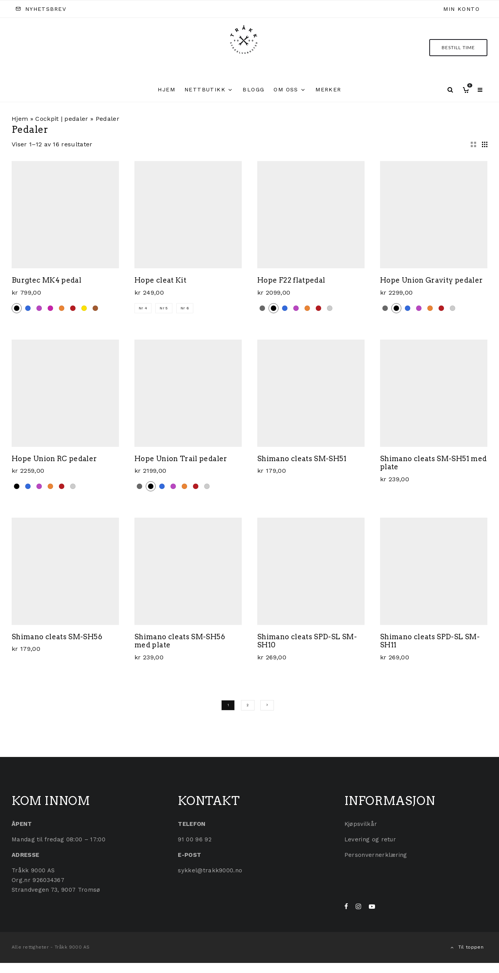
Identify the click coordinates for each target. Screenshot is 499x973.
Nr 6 (185, 308)
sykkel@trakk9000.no (210, 870)
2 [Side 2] (247, 705)
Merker (328, 89)
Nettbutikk (204, 89)
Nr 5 (164, 308)
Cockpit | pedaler (61, 118)
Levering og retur (370, 839)
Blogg (253, 89)
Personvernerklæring (375, 854)
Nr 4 (143, 308)
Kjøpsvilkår (360, 823)
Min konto (461, 9)
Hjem (166, 89)
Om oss (286, 89)
